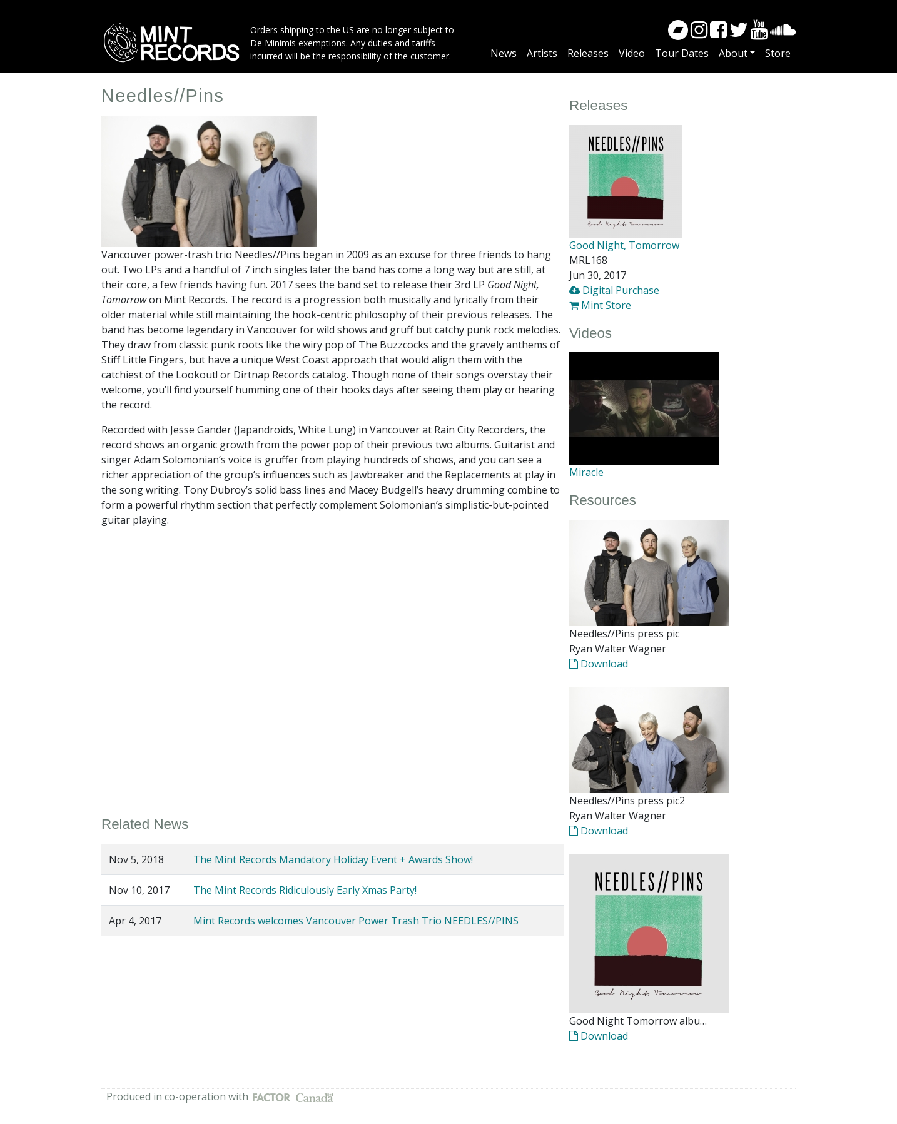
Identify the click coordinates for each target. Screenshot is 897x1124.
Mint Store (600, 305)
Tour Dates (682, 53)
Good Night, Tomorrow (624, 245)
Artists (542, 53)
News (503, 53)
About (733, 53)
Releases (588, 53)
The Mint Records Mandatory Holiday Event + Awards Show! (333, 859)
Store (778, 53)
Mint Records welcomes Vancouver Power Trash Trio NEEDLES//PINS (356, 921)
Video (632, 53)
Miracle (586, 472)
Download (598, 664)
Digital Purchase (614, 290)
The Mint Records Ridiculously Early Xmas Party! (305, 890)
